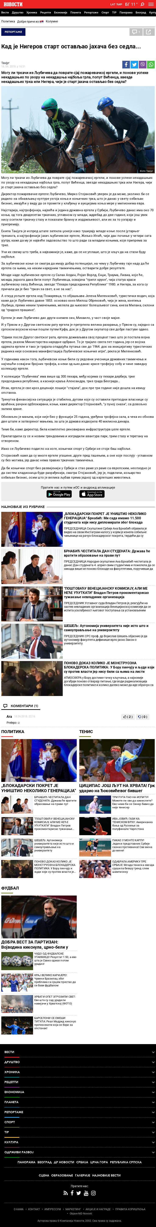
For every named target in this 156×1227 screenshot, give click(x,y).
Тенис (86, 731)
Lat (112, 4)
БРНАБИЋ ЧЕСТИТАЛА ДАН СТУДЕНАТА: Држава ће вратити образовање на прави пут (107, 553)
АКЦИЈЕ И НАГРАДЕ (98, 1209)
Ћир (119, 4)
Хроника (31, 12)
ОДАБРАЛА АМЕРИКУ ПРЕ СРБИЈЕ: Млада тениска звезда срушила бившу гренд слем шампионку (133, 866)
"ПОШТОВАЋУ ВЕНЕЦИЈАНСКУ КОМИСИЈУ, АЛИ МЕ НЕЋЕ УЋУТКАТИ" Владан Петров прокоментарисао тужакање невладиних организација (106, 592)
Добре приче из (30, 22)
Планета (75, 12)
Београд (141, 12)
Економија (60, 12)
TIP (114, 12)
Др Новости (64, 1162)
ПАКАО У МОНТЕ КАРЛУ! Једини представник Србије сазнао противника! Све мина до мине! (132, 845)
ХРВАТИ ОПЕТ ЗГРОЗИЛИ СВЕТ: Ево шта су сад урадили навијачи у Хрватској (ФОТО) (55, 1000)
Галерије (82, 1175)
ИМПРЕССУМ (53, 1209)
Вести (5, 12)
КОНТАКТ (34, 1209)
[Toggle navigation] (151, 4)
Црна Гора (99, 1162)
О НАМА (19, 1209)
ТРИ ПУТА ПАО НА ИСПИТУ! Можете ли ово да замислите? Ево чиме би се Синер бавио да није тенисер (133, 802)
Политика (8, 21)
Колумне (52, 21)
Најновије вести (106, 1175)
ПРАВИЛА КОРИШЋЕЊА (130, 1209)
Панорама (126, 12)
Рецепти (45, 12)
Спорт (105, 12)
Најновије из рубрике (23, 507)
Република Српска (126, 1162)
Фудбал (10, 888)
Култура (79, 1142)
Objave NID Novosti (81, 1213)
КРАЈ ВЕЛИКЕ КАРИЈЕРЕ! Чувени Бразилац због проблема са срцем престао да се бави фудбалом (55, 980)
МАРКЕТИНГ (73, 1209)
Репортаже (91, 12)
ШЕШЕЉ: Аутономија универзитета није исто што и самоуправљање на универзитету (106, 628)
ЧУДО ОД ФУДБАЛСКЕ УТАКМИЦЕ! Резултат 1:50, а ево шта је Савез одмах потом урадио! (55, 958)
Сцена (44, 1175)
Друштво (17, 12)
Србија (82, 1162)
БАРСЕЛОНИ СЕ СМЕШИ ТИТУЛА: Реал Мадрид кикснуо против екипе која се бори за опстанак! (55, 1023)
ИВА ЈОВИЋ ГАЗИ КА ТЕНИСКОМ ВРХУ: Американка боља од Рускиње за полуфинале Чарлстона (132, 824)
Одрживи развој (79, 1152)
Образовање (62, 1175)
